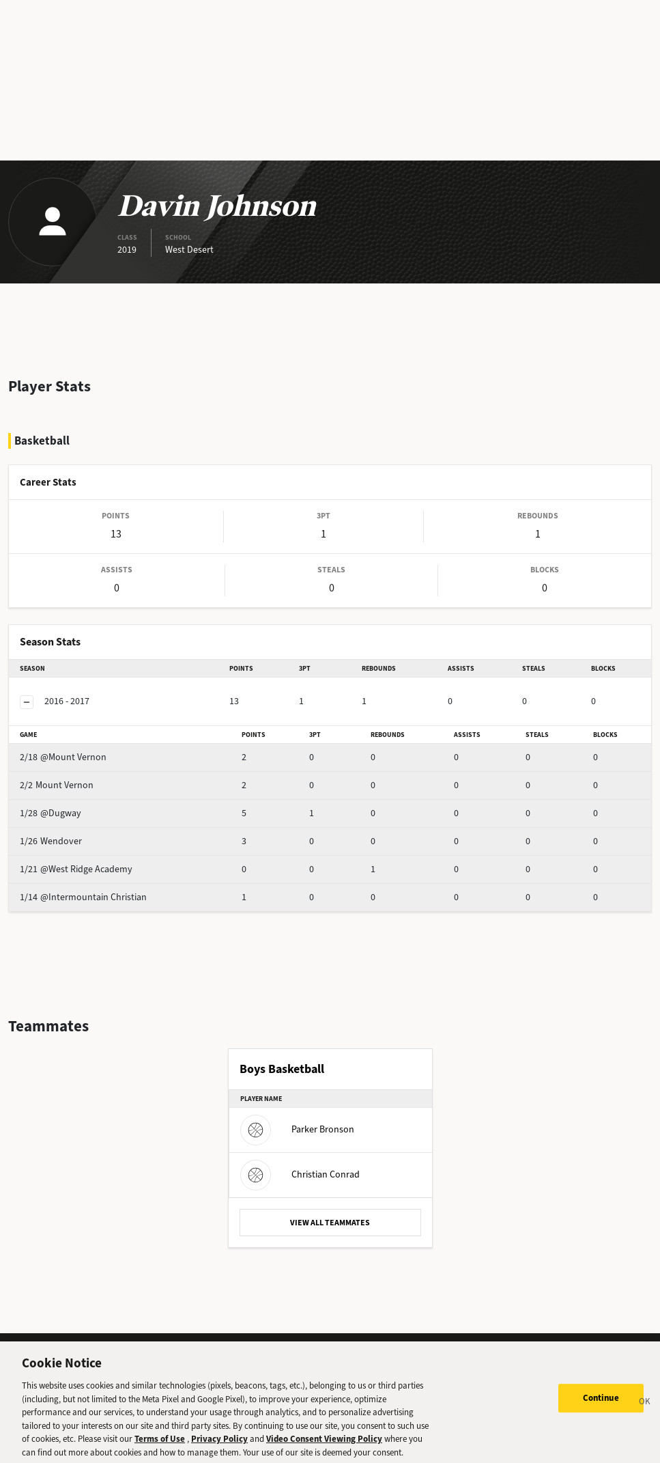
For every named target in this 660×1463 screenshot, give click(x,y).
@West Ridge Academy (76, 869)
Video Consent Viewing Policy (324, 1446)
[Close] (645, 1411)
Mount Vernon (57, 785)
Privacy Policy (219, 1446)
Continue (601, 1406)
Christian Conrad (300, 1174)
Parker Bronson (297, 1129)
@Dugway (50, 813)
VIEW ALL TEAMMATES (330, 1222)
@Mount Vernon (63, 757)
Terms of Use (159, 1446)
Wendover (51, 841)
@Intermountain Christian (83, 897)
